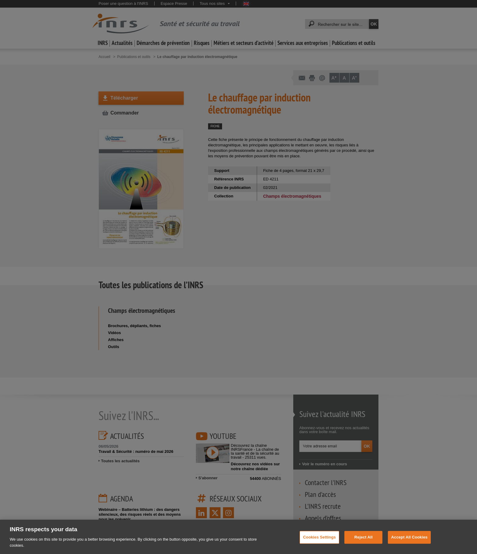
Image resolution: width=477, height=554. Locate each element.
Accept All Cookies (409, 544)
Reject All (363, 544)
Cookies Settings (319, 544)
